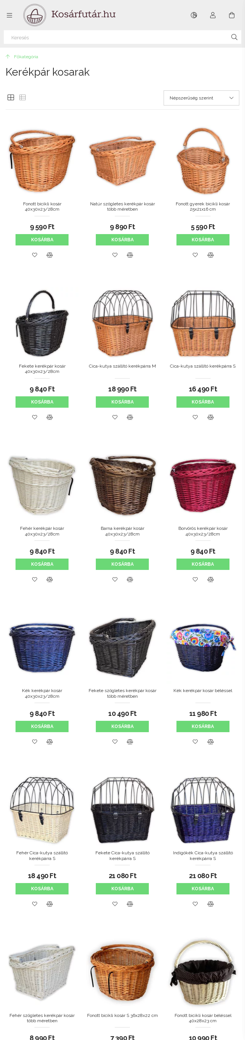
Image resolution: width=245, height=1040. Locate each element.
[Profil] (212, 15)
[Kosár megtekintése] (231, 15)
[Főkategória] (22, 56)
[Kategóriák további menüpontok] (9, 15)
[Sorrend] (201, 98)
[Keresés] (122, 37)
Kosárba (42, 239)
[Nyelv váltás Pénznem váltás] (193, 15)
